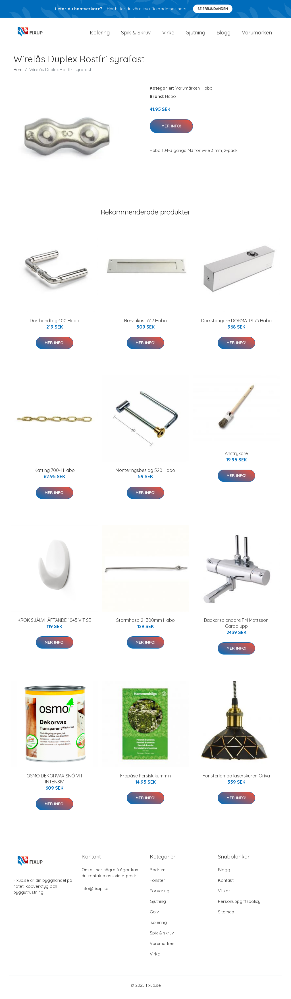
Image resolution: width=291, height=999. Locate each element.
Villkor (224, 894)
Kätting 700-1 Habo (54, 474)
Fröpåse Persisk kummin (145, 780)
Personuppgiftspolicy (239, 905)
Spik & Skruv (136, 34)
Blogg (223, 34)
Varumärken (257, 34)
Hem (17, 73)
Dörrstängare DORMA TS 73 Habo (236, 324)
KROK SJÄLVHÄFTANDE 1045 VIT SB (55, 624)
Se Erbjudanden (213, 9)
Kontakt (226, 884)
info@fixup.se (95, 892)
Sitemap (226, 915)
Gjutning (195, 34)
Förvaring (159, 894)
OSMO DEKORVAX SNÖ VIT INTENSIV (54, 783)
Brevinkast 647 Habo (145, 324)
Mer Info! (171, 130)
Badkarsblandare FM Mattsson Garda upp (236, 627)
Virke (168, 34)
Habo (207, 92)
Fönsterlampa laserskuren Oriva (236, 780)
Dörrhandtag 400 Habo (54, 324)
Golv (154, 915)
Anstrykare (236, 457)
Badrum (157, 873)
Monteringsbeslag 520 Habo (145, 474)
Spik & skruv (162, 937)
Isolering (100, 34)
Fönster (157, 884)
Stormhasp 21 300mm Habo (145, 624)
